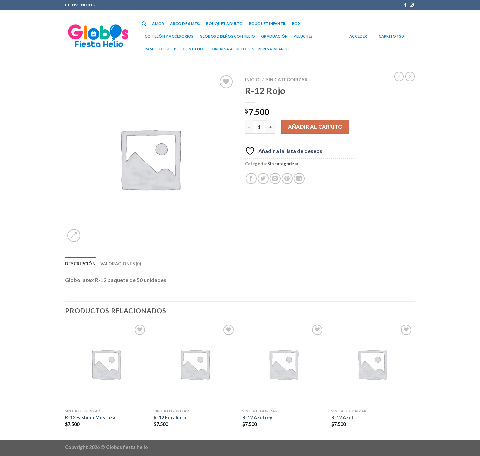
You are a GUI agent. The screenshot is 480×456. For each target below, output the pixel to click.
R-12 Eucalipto (170, 417)
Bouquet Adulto (224, 23)
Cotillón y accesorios (169, 36)
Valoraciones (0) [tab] (120, 263)
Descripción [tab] (80, 263)
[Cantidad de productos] (259, 126)
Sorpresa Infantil (271, 49)
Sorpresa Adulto (228, 49)
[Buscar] (144, 24)
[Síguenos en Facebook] (405, 5)
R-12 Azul (342, 417)
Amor (158, 23)
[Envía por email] (275, 178)
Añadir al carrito (315, 126)
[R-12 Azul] (372, 364)
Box (296, 23)
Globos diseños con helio (227, 36)
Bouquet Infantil (267, 23)
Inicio (252, 79)
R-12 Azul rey (257, 417)
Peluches (303, 36)
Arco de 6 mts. (185, 23)
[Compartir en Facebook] (251, 178)
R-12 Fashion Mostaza (90, 417)
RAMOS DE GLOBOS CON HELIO (174, 49)
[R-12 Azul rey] (283, 364)
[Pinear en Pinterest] (287, 178)
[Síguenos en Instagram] (412, 5)
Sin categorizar (287, 79)
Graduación (274, 36)
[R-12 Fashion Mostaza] (106, 364)
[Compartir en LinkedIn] (299, 178)
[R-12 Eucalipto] (195, 364)
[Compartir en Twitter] (263, 178)
